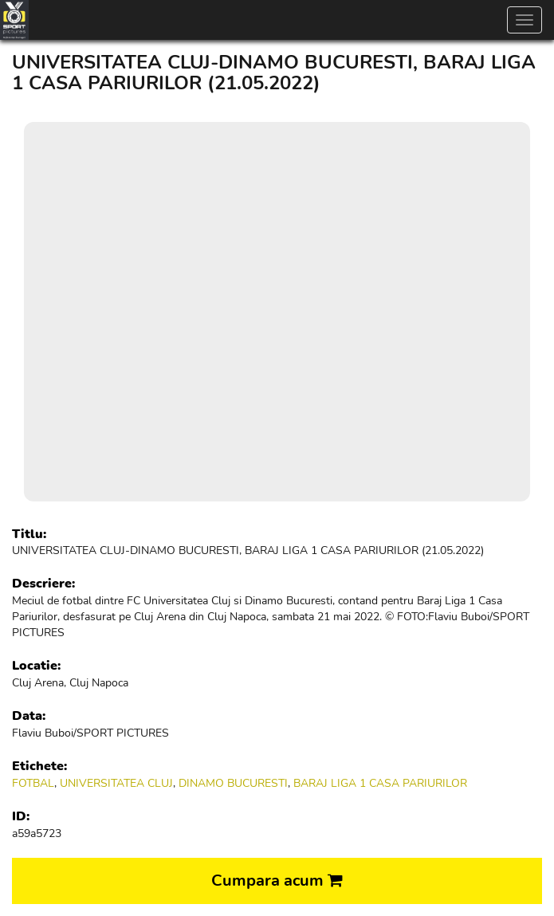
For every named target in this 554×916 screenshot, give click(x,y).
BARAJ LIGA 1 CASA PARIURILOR (380, 783)
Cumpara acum (277, 880)
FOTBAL (33, 783)
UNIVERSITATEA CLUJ (116, 783)
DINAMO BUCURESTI (233, 783)
